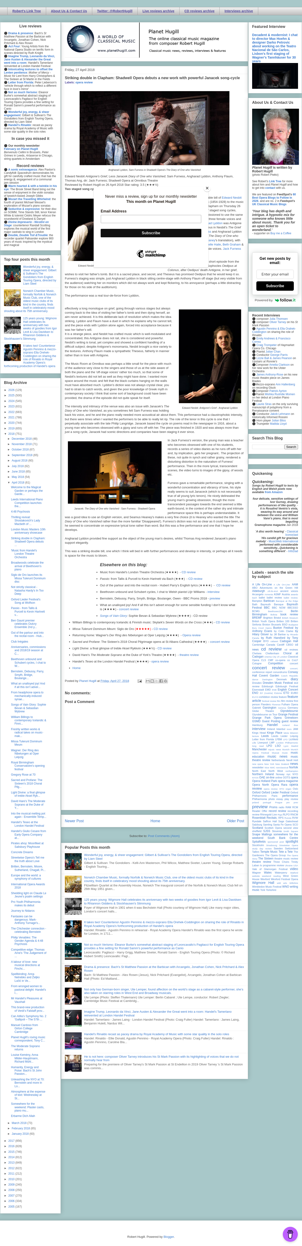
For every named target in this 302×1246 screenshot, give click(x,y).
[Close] (207, 188)
